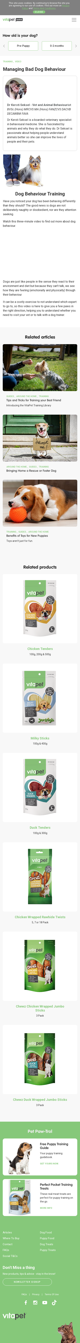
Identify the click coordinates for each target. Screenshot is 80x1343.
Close (39, 12)
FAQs (6, 1250)
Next (76, 46)
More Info (46, 1208)
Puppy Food (47, 1238)
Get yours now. (49, 1163)
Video (18, 61)
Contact (7, 1244)
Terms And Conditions (44, 8)
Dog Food (46, 1232)
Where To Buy (11, 1238)
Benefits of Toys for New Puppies (27, 535)
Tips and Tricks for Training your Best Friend (33, 400)
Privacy (35, 1294)
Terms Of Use (52, 1294)
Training (8, 61)
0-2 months (57, 45)
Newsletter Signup (27, 1282)
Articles (7, 1232)
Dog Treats (46, 1244)
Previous (4, 46)
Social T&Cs (10, 1256)
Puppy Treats (48, 1250)
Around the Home (26, 396)
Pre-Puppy (23, 45)
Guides (10, 396)
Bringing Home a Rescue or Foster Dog (31, 470)
